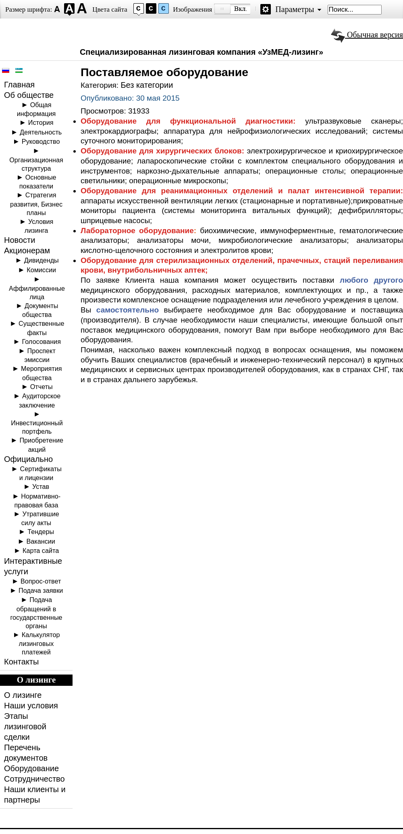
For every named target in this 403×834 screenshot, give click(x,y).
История (41, 122)
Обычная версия (367, 34)
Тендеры (40, 531)
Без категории (146, 85)
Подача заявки (41, 590)
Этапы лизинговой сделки (25, 726)
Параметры (294, 9)
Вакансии (40, 541)
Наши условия (31, 705)
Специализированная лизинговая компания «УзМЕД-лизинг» (201, 52)
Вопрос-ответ (41, 581)
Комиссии (41, 269)
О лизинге (23, 695)
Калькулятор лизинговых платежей (39, 643)
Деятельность (41, 132)
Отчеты (41, 386)
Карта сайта (41, 550)
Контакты (21, 661)
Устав (40, 486)
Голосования (41, 341)
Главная (19, 84)
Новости (19, 240)
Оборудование (31, 768)
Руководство (41, 141)
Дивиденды (41, 260)
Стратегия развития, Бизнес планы (36, 203)
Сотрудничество (34, 778)
